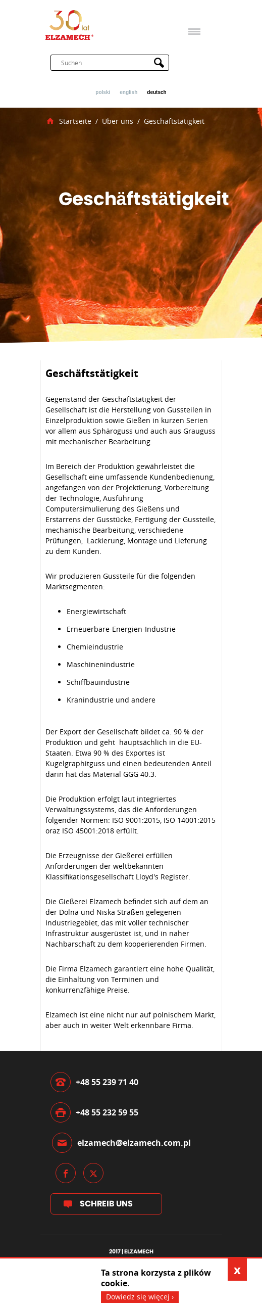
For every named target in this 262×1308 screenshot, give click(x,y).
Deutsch (156, 92)
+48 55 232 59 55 (107, 1112)
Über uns (117, 121)
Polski (102, 92)
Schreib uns (106, 1203)
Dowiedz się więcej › (140, 1296)
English (128, 92)
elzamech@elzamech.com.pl (134, 1142)
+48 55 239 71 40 (107, 1082)
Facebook (66, 1173)
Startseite (75, 121)
